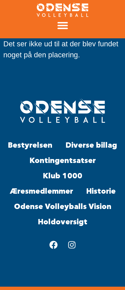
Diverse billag (91, 145)
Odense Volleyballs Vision (62, 206)
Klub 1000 (62, 176)
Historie (101, 191)
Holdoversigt (62, 222)
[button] (62, 25)
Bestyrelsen (30, 145)
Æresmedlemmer (41, 191)
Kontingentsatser (63, 160)
